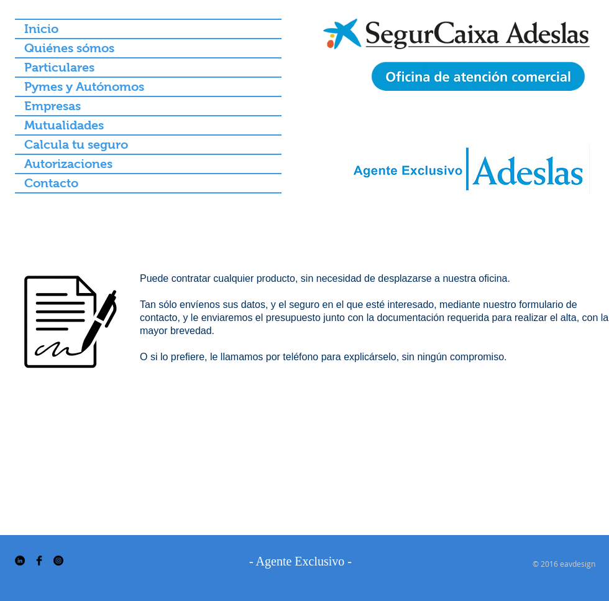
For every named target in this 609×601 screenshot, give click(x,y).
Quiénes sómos (69, 48)
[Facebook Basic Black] (39, 561)
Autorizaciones (68, 163)
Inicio (41, 28)
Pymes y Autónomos (84, 86)
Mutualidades (64, 125)
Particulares (59, 67)
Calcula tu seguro (76, 144)
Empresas (52, 106)
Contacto (51, 183)
